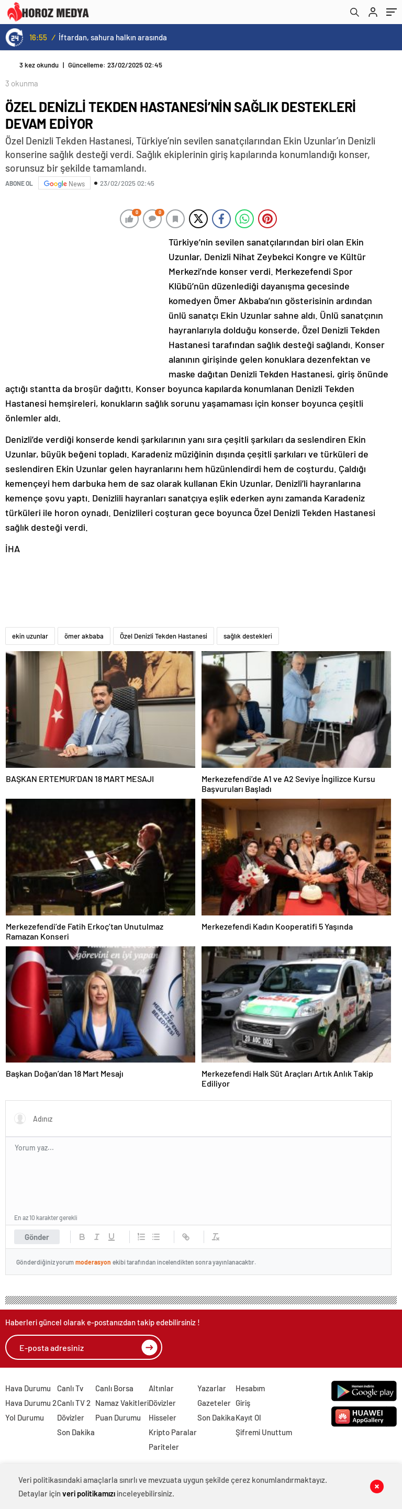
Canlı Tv (70, 1388)
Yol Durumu (24, 1417)
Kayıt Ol (248, 1417)
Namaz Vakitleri (122, 1402)
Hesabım (250, 1388)
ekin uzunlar (30, 636)
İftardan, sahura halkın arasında (113, 37)
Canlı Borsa (114, 1388)
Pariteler (164, 1446)
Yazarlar (211, 1388)
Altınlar (161, 1388)
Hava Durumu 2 (31, 1402)
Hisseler (162, 1417)
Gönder (37, 1237)
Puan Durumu (118, 1417)
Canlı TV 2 (74, 1402)
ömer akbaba (84, 636)
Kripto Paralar (173, 1432)
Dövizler (70, 1417)
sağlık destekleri (248, 636)
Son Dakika (76, 1432)
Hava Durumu (28, 1388)
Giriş (243, 1402)
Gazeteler (214, 1402)
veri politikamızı (88, 1493)
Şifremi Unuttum (264, 1432)
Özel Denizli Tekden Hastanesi (163, 636)
